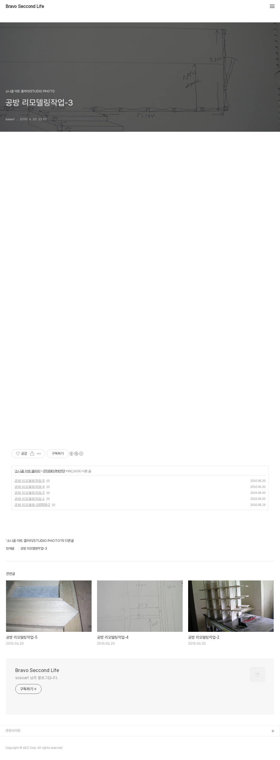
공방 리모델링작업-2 (29, 493)
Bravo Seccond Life (24, 6)
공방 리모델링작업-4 (29, 487)
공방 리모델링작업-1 (29, 499)
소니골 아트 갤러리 (27, 471)
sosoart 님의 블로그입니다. (36, 678)
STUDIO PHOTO (54, 471)
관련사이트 (13, 731)
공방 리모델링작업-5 (29, 481)
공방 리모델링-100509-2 (32, 505)
